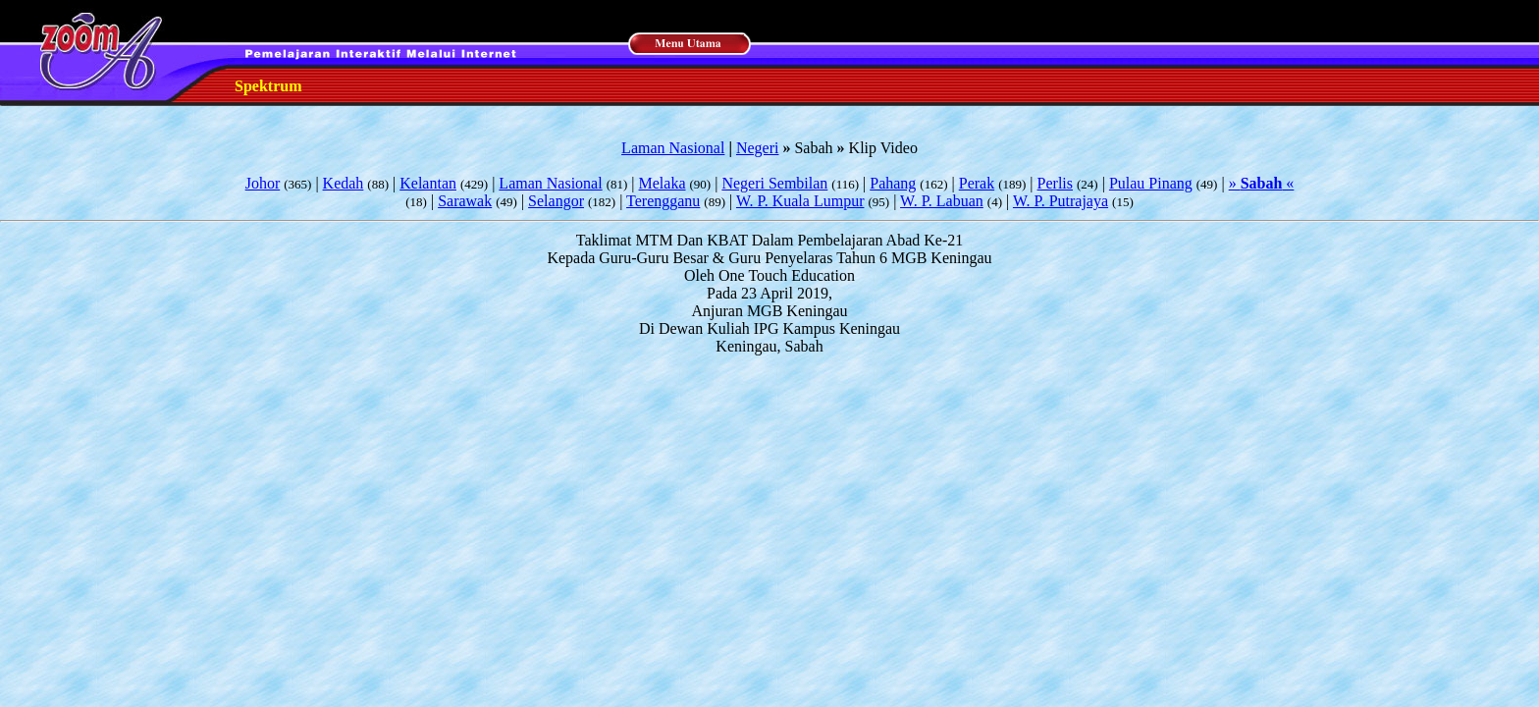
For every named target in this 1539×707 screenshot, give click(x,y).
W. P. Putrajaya (1060, 200)
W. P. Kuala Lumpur (800, 200)
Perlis (1055, 183)
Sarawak (465, 200)
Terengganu (663, 200)
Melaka (662, 183)
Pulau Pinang (1151, 183)
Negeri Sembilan (774, 183)
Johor (263, 183)
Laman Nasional (672, 147)
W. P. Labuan (941, 200)
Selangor (556, 200)
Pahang (893, 183)
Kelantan (427, 183)
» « (1262, 183)
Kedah (343, 183)
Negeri (757, 147)
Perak (976, 183)
